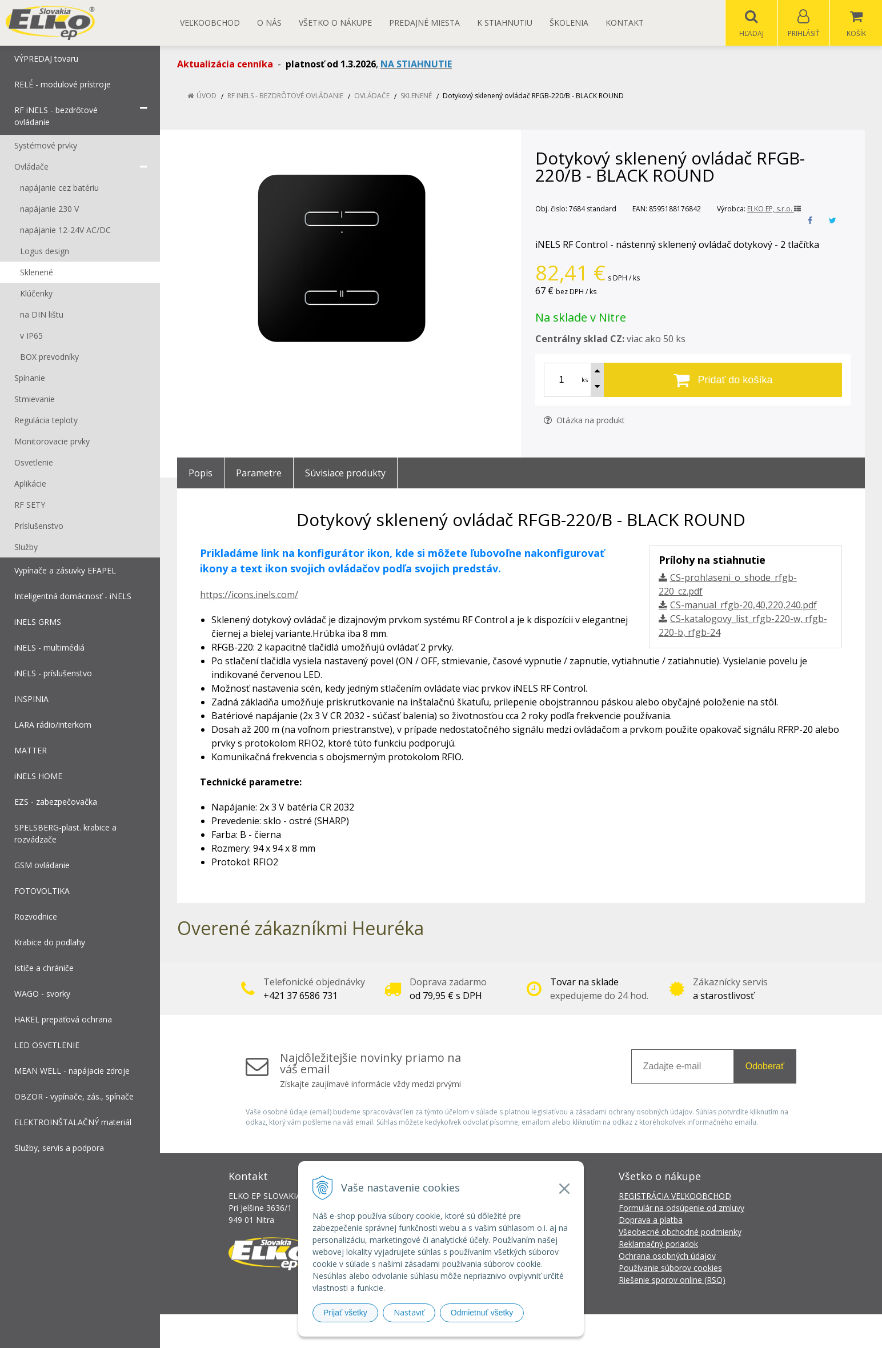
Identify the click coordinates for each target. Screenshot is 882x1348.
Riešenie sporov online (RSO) (672, 1280)
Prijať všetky (345, 1312)
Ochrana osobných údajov (667, 1256)
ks (585, 380)
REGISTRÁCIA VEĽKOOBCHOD (675, 1196)
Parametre (259, 473)
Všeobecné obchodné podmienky (680, 1232)
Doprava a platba (651, 1220)
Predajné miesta (424, 22)
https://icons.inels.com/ (249, 595)
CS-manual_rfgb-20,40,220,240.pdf (743, 605)
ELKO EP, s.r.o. (774, 209)
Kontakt (625, 22)
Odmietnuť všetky (482, 1312)
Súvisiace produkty (345, 473)
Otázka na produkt (584, 420)
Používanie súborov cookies (670, 1268)
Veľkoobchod (210, 22)
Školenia (569, 22)
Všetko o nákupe (335, 22)
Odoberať (764, 1067)
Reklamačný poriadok (658, 1244)
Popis (201, 473)
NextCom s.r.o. (646, 1331)
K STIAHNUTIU (504, 22)
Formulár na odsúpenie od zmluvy (681, 1208)
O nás (269, 22)
